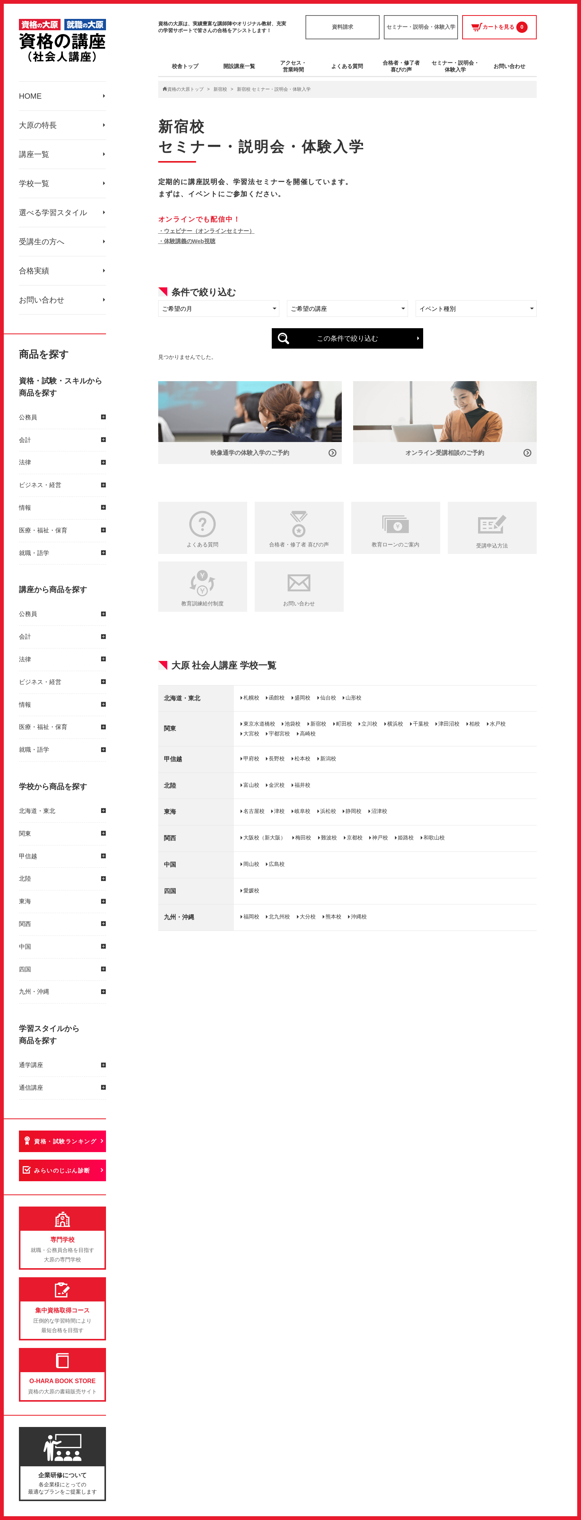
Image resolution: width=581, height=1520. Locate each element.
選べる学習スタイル (53, 212)
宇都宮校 (279, 734)
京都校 (355, 837)
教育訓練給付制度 (202, 603)
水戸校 (498, 724)
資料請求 (342, 27)
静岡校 (353, 811)
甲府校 (251, 758)
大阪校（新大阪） (264, 837)
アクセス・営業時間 (293, 66)
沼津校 (379, 811)
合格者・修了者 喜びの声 (299, 544)
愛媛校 (251, 890)
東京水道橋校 (259, 724)
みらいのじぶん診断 (62, 1170)
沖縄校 (359, 917)
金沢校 (277, 785)
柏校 (474, 724)
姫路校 (406, 837)
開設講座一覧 (239, 66)
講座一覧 (34, 154)
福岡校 (251, 917)
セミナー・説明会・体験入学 (420, 27)
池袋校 (293, 724)
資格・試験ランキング (65, 1141)
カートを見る (499, 27)
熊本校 (333, 917)
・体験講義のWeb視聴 (186, 241)
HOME (30, 96)
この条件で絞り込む (347, 338)
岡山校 (251, 864)
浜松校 (328, 811)
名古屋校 (254, 811)
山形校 (353, 698)
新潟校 (328, 758)
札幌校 (251, 698)
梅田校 (303, 837)
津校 (279, 811)
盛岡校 (302, 698)
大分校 (308, 917)
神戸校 (380, 837)
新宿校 (220, 89)
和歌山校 (434, 837)
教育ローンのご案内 (395, 544)
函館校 (277, 698)
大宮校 (251, 734)
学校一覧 (34, 183)
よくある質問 (347, 66)
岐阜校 (302, 811)
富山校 (251, 785)
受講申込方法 (492, 546)
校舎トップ (185, 66)
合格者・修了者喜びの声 (401, 66)
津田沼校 (449, 724)
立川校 (369, 724)
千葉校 (421, 724)
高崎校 (308, 734)
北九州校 (279, 917)
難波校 (329, 837)
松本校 (302, 758)
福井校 (302, 785)
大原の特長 (38, 125)
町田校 (344, 724)
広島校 (277, 864)
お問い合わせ (41, 300)
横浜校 (395, 724)
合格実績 (34, 271)
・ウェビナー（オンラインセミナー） (206, 231)
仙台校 (328, 698)
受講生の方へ (41, 241)
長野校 (277, 758)
